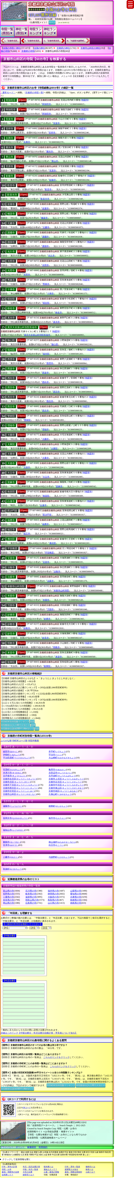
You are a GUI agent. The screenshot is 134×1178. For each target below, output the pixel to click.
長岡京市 (15, 818)
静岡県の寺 (53, 894)
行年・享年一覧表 (72, 1167)
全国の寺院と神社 (11, 48)
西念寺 (11, 397)
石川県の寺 (30, 891)
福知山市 (13, 830)
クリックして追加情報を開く (16, 1159)
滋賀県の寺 (30, 897)
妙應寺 (11, 614)
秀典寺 (11, 280)
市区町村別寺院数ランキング (15, 721)
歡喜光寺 (12, 194)
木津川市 (13, 773)
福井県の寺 (53, 891)
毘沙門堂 (12, 510)
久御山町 (60, 794)
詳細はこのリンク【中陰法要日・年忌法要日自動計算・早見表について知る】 (39, 1033)
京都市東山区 (66, 788)
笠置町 (12, 769)
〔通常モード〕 (8, 92)
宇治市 (55, 755)
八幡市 (10, 857)
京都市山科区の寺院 (55, 51)
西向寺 (11, 378)
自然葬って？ (7, 1175)
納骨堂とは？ (28, 1175)
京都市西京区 (20, 788)
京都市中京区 (66, 785)
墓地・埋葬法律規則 (73, 1172)
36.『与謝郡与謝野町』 (76, 41)
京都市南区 (63, 791)
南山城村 (62, 842)
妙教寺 (11, 624)
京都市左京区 (65, 782)
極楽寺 (11, 213)
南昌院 (11, 491)
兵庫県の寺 (75, 897)
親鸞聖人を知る (71, 1169)
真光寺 (11, 317)
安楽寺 (9, 119)
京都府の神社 (63, 48)
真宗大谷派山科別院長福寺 (22, 327)
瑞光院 (11, 349)
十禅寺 (11, 289)
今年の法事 (27, 1172)
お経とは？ (90, 1172)
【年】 (15, 928)
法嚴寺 (11, 577)
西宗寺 (11, 387)
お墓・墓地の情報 (51, 1172)
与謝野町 (59, 857)
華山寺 (9, 157)
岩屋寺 (11, 204)
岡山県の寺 (8, 903)
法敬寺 (11, 567)
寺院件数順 (33, 740)
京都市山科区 (19, 794)
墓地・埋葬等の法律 (10, 1172)
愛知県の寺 (75, 894)
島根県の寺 (75, 900)
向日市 (56, 845)
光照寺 (11, 261)
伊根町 (11, 755)
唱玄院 (11, 299)
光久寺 (11, 251)
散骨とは (89, 1169)
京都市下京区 (20, 785)
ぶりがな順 (6, 740)
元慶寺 (11, 223)
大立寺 (11, 472)
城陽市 (12, 806)
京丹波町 (62, 776)
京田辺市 (60, 773)
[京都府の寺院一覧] (34, 92)
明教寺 (11, 643)
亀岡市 (57, 769)
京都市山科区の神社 (90, 48)
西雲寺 (11, 359)
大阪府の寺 (53, 897)
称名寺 (11, 308)
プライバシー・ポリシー (12, 1147)
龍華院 (11, 662)
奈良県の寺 (8, 900)
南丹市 (57, 818)
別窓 (32, 721)
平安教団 (12, 548)
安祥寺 (9, 128)
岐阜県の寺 (30, 894)
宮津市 (10, 845)
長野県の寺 (8, 894)
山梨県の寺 (75, 891)
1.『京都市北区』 (11, 41)
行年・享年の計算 (9, 1167)
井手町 (57, 751)
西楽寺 (11, 368)
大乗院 (11, 444)
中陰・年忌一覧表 (30, 1169)
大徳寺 (11, 463)
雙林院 (11, 416)
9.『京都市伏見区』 (33, 41)
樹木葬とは (48, 1167)
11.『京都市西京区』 (52, 41)
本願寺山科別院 (16, 586)
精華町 (58, 806)
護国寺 (11, 242)
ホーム (52, 22)
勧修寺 (9, 176)
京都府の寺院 (28, 51)
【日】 (46, 928)
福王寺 (11, 529)
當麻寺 (11, 482)
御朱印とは (90, 1167)
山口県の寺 (53, 903)
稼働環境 (31, 1147)
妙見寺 (11, 633)
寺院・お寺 (6, 1169)
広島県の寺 (30, 903)
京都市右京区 (19, 779)
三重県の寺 (8, 897)
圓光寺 (9, 147)
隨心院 (11, 340)
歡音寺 (11, 185)
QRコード (27, 1108)
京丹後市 (14, 776)
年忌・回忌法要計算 (31, 1167)
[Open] (22, 100)
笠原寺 (9, 166)
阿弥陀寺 (11, 100)
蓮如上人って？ (50, 1169)
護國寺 (11, 232)
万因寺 (11, 605)
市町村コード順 (19, 740)
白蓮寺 (11, 501)
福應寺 (11, 520)
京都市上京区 (66, 779)
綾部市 (10, 751)
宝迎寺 (11, 558)
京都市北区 (16, 782)
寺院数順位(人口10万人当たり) (15, 725)
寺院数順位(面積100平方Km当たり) (17, 728)
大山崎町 (62, 758)
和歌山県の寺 (32, 900)
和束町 (12, 869)
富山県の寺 (8, 891)
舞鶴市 (11, 842)
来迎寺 (11, 652)
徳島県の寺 (75, 903)
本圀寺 (11, 595)
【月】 (34, 928)
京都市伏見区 (19, 791)
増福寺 (11, 425)
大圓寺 (11, 435)
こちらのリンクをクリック (56, 1057)
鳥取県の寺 (53, 900)
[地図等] (85, 100)
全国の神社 (39, 48)
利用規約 (43, 1147)
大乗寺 (11, 454)
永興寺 (9, 138)
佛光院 (11, 539)
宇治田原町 (16, 758)
